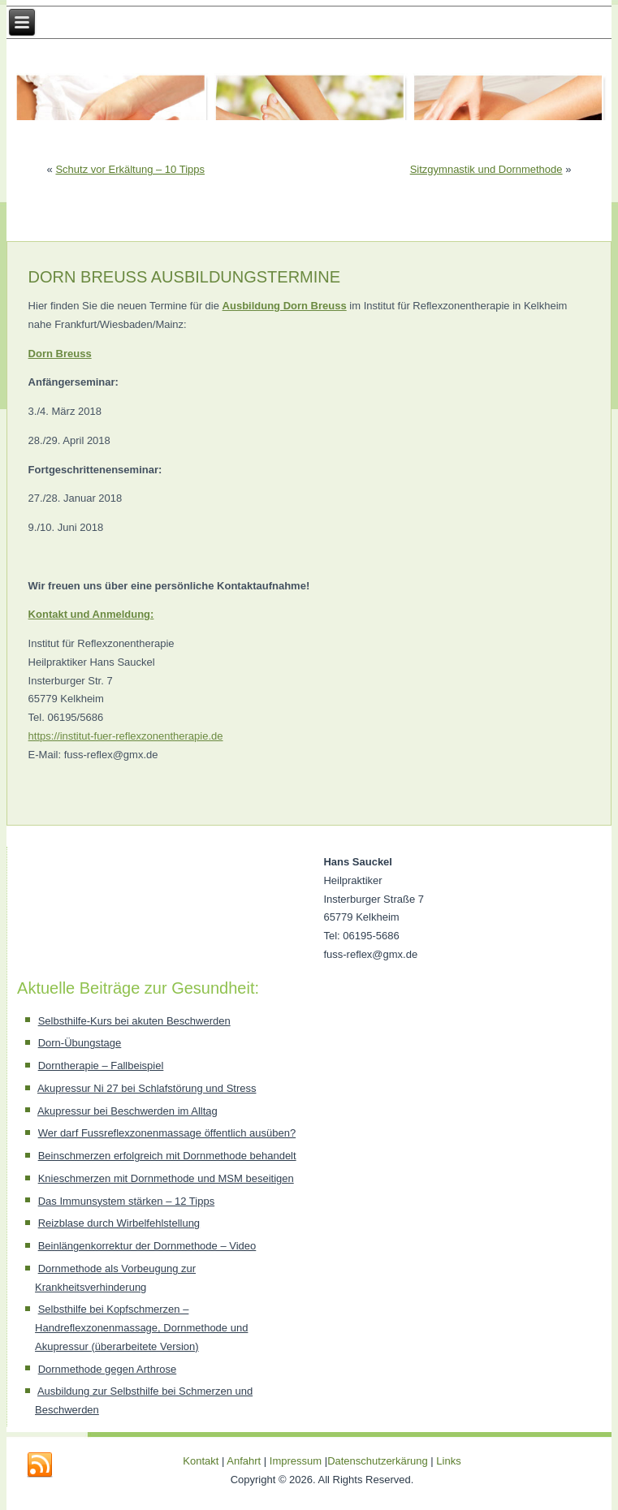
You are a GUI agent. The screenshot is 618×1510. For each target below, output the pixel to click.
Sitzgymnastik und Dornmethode (486, 169)
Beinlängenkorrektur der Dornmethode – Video (147, 1246)
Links (448, 1461)
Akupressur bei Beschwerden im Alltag (127, 1111)
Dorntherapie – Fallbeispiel (101, 1065)
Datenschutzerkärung (378, 1461)
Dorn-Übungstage (80, 1043)
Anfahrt (244, 1461)
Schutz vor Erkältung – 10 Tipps (130, 169)
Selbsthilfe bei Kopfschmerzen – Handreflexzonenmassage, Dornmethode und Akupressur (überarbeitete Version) (141, 1328)
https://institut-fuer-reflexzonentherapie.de (125, 736)
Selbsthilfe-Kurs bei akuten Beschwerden (134, 1021)
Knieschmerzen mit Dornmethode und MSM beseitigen (166, 1178)
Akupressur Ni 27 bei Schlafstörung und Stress (147, 1088)
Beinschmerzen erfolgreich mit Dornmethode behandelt (167, 1156)
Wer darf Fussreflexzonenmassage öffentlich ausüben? (167, 1133)
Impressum (296, 1461)
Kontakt (200, 1461)
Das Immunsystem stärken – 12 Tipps (126, 1201)
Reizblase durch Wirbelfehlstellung (119, 1223)
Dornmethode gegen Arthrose (107, 1369)
